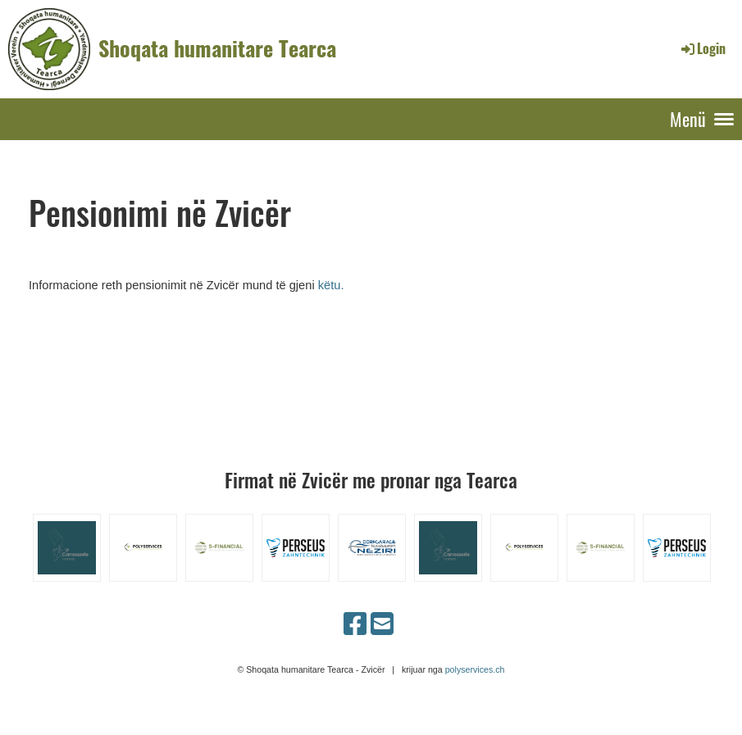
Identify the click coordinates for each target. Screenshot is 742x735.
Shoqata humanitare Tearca (217, 48)
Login (702, 48)
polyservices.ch (475, 669)
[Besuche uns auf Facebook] (355, 624)
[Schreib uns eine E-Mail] (382, 624)
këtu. (331, 285)
